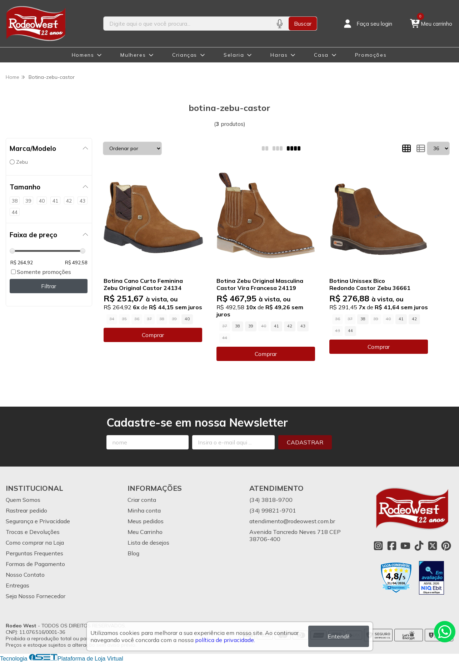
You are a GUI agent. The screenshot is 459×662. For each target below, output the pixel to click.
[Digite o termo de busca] (187, 23)
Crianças (184, 55)
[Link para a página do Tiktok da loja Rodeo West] (419, 546)
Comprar (153, 334)
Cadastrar (305, 442)
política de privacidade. (225, 639)
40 (187, 318)
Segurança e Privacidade (38, 521)
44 (350, 330)
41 (276, 326)
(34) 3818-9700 (271, 499)
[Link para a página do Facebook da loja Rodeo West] (392, 546)
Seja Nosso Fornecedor (35, 596)
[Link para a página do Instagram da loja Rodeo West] (378, 546)
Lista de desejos (148, 542)
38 (237, 326)
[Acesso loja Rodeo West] (367, 23)
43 (302, 326)
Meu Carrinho (145, 531)
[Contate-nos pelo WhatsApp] (444, 631)
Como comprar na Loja (35, 542)
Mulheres (133, 55)
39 (250, 326)
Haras (279, 55)
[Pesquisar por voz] (279, 23)
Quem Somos (23, 499)
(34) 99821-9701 (272, 510)
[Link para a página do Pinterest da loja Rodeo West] (446, 546)
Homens (83, 55)
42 (289, 326)
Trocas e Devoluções (33, 531)
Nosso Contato (25, 574)
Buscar (302, 23)
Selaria (234, 55)
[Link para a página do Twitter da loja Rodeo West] (433, 546)
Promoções (370, 55)
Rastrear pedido (26, 510)
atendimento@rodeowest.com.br (292, 521)
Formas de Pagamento (35, 563)
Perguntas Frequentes (34, 553)
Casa (321, 55)
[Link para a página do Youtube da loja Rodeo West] (405, 546)
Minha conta (144, 510)
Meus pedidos (146, 521)
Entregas (17, 585)
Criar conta (142, 499)
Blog (133, 553)
